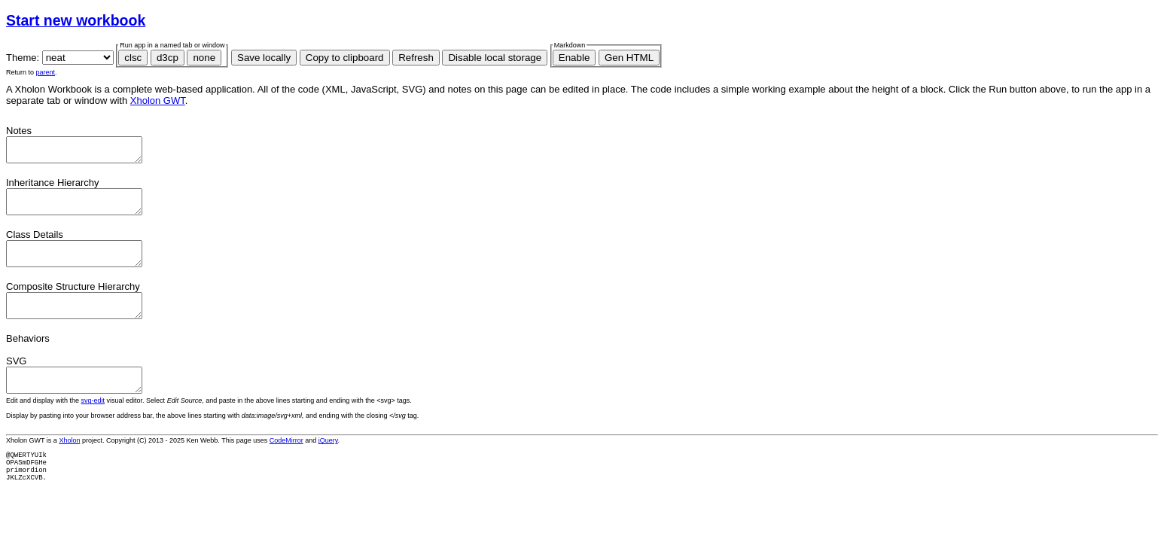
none (204, 57)
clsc (133, 57)
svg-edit (93, 423)
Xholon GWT (157, 100)
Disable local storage (494, 57)
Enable (574, 57)
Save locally (264, 57)
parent (46, 72)
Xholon (69, 463)
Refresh (416, 57)
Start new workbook (75, 20)
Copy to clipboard (345, 57)
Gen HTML (629, 57)
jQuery (328, 463)
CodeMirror (286, 463)
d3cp (167, 57)
